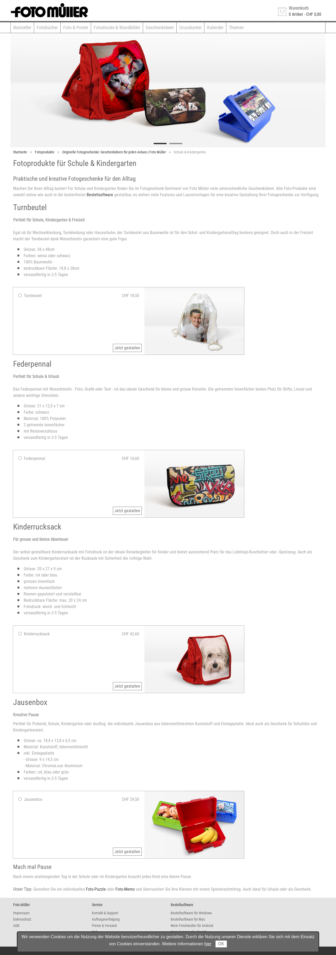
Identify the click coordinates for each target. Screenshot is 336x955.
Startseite (20, 152)
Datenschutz (22, 919)
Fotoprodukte (44, 152)
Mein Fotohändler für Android (192, 925)
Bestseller (22, 27)
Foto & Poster (75, 27)
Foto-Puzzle (96, 889)
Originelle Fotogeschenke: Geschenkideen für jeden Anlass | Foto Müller (114, 152)
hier (208, 944)
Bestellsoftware (100, 194)
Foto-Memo (125, 889)
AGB (16, 925)
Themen (236, 27)
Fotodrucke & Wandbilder (117, 27)
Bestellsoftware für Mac (188, 919)
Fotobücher (47, 27)
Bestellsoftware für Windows (191, 913)
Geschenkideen (160, 27)
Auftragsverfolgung (106, 919)
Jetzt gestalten (127, 347)
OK (221, 944)
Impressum (21, 913)
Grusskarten (190, 27)
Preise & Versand (104, 925)
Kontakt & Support (105, 913)
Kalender (215, 27)
